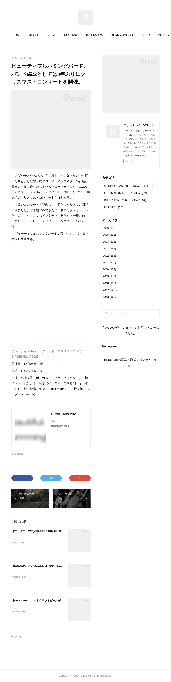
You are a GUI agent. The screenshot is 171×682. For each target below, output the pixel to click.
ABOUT (52, 35)
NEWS (70, 35)
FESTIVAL (90, 35)
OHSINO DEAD (116, 185)
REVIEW (138, 193)
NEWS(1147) (17, 454)
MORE (133, 35)
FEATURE (114, 207)
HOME (35, 35)
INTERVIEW (112, 35)
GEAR (139, 200)
